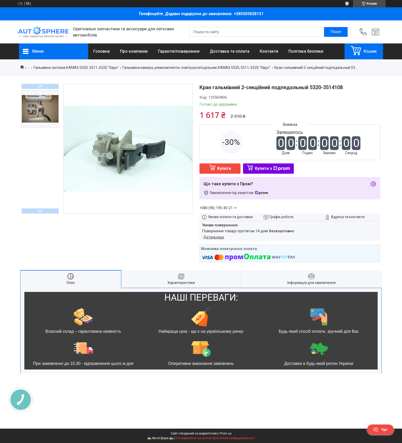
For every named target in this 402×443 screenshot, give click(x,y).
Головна (101, 51)
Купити (224, 168)
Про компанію (134, 51)
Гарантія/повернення (178, 51)
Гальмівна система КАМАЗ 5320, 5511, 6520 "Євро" (76, 68)
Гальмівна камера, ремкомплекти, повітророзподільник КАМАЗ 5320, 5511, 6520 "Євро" (196, 68)
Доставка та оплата (229, 51)
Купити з (272, 168)
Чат (380, 429)
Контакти (269, 51)
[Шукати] (336, 32)
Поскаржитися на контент (194, 438)
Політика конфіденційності (235, 438)
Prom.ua (226, 433)
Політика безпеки (305, 51)
